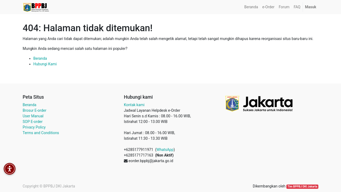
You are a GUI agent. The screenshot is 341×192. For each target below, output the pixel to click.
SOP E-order (33, 121)
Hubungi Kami (45, 64)
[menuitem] (251, 7)
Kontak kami (134, 105)
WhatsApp (164, 149)
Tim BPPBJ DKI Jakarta (302, 186)
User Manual (33, 116)
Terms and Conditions (41, 133)
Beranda (40, 58)
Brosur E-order (34, 110)
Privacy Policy (34, 127)
